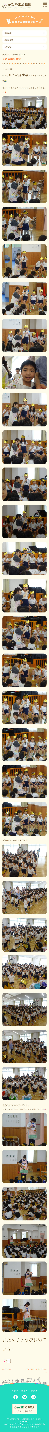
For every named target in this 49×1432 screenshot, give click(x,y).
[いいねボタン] (5, 1361)
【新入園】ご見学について (36, 1371)
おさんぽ (6, 1369)
